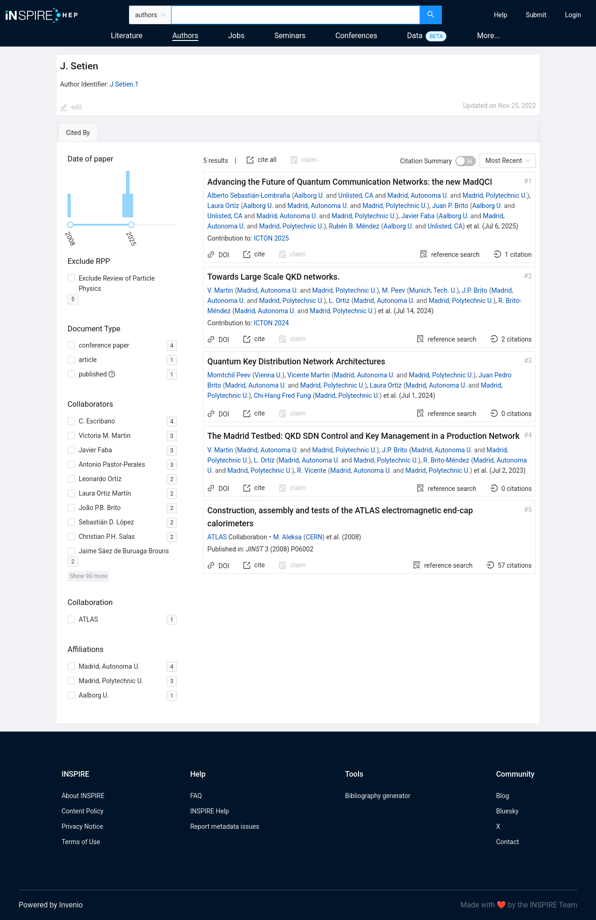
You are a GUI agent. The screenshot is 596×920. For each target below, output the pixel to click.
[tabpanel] (298, 433)
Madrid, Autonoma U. (417, 195)
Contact (507, 842)
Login (573, 15)
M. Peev (393, 290)
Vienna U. (268, 375)
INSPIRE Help (209, 811)
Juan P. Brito (450, 205)
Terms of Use (80, 842)
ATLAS (217, 537)
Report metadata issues (224, 826)
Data (414, 35)
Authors (185, 35)
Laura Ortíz (385, 385)
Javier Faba (418, 216)
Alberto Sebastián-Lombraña (248, 195)
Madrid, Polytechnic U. (494, 195)
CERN (314, 537)
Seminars (289, 35)
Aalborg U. (309, 195)
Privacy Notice (82, 826)
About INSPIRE (82, 795)
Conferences (356, 35)
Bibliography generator (377, 795)
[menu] (520, 15)
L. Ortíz (339, 300)
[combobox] (295, 15)
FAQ (196, 795)
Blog (502, 795)
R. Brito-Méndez (446, 460)
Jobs (236, 35)
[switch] (465, 161)
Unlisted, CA (356, 195)
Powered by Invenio (51, 904)
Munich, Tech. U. (433, 290)
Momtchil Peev (229, 375)
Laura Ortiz (223, 205)
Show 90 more (89, 575)
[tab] (83, 133)
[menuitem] (501, 15)
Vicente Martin (308, 375)
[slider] (70, 225)
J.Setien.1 (124, 84)
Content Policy (82, 811)
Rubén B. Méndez (354, 226)
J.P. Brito (475, 290)
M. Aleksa (287, 537)
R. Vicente (311, 470)
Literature (126, 35)
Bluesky (507, 811)
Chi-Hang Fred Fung (282, 395)
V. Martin (220, 290)
